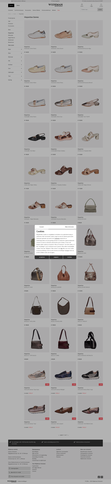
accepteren (42, 257)
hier (62, 248)
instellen (69, 257)
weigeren (56, 257)
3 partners (57, 238)
